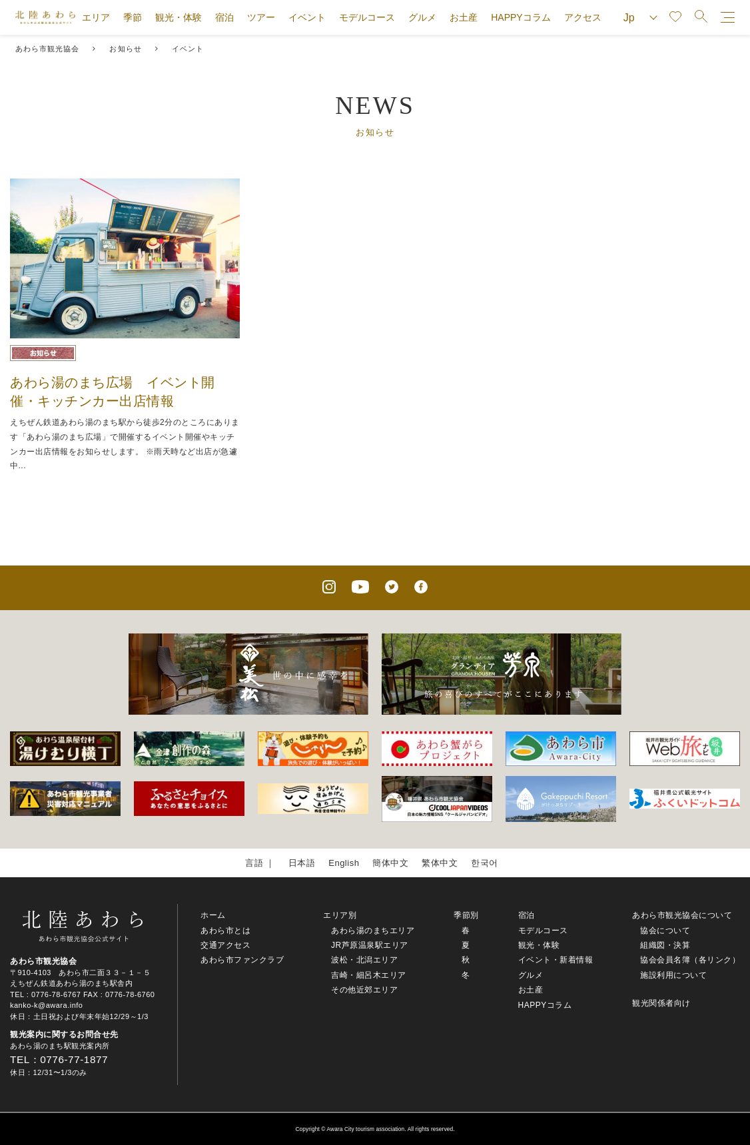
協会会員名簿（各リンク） (690, 959)
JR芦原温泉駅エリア (369, 945)
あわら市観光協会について (682, 915)
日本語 (302, 863)
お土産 (464, 17)
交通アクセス (225, 945)
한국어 (484, 863)
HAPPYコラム (520, 17)
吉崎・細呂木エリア (368, 975)
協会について (665, 930)
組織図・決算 (665, 945)
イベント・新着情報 (555, 959)
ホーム (213, 915)
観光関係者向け (661, 1003)
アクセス (582, 17)
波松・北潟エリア (364, 959)
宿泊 (224, 17)
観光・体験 (178, 17)
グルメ (422, 17)
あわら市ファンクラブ (242, 959)
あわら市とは (225, 930)
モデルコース (367, 17)
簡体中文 (390, 863)
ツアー (261, 17)
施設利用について (673, 975)
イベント (307, 17)
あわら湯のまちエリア (372, 930)
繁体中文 (440, 863)
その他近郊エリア (364, 989)
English (343, 863)
